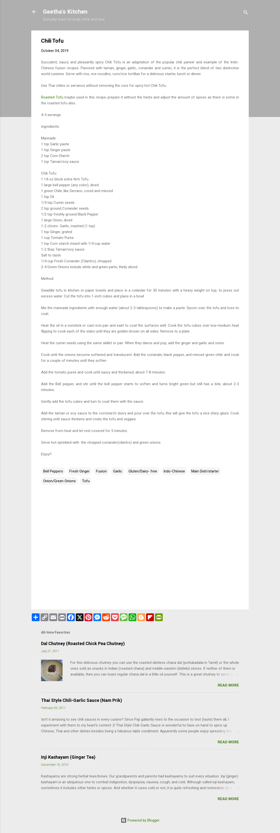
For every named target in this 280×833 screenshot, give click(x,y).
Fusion (101, 471)
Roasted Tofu (52, 97)
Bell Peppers (53, 471)
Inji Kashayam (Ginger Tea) (68, 757)
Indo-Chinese (174, 471)
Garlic (117, 471)
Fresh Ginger (79, 471)
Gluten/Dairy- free (143, 471)
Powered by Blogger (140, 820)
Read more (228, 685)
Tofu (86, 481)
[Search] (246, 13)
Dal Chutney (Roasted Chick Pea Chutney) (83, 643)
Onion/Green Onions (59, 481)
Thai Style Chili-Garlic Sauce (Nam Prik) (81, 700)
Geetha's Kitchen (65, 11)
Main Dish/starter (205, 471)
